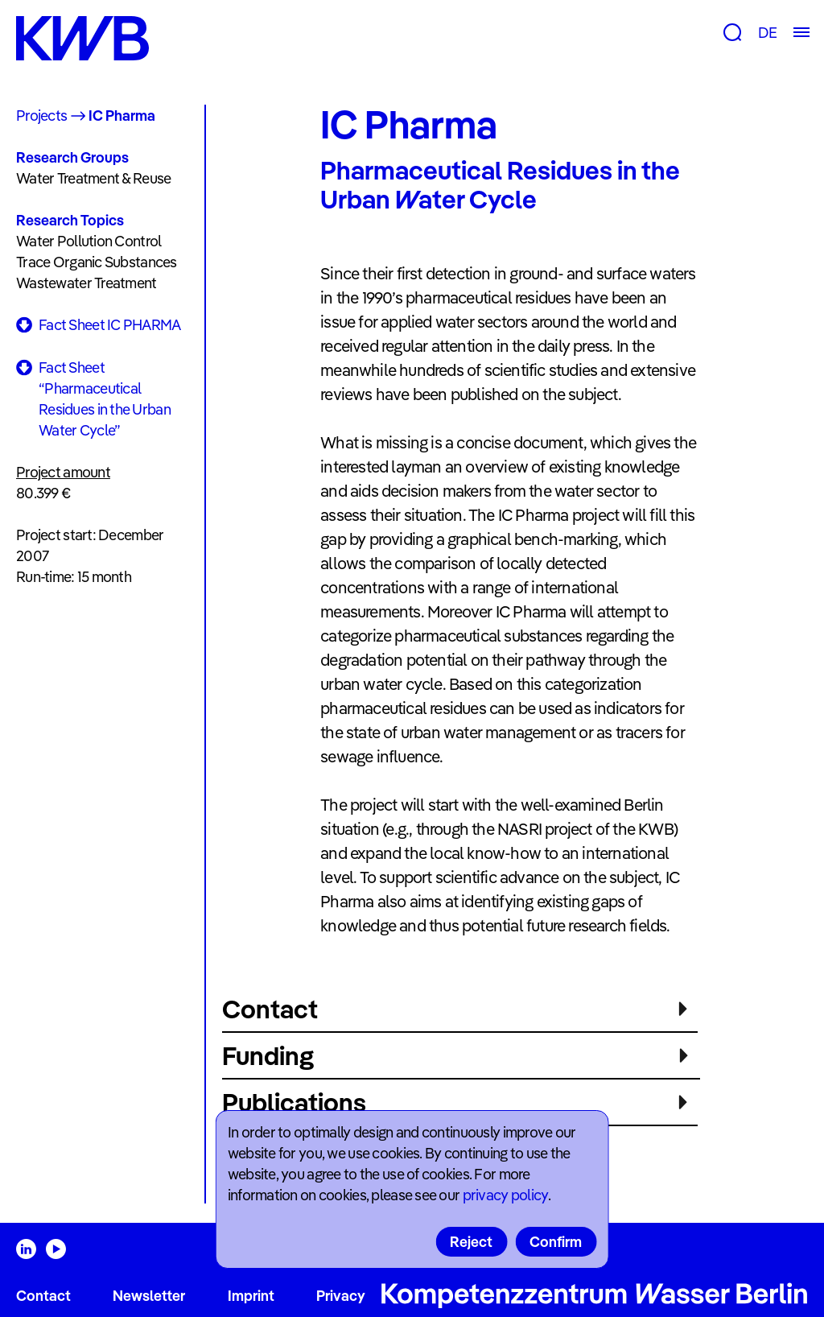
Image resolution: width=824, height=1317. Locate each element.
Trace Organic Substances (96, 262)
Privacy (340, 1295)
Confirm (555, 1241)
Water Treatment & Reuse (93, 178)
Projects (41, 115)
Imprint (251, 1295)
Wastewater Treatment (86, 283)
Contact (43, 1295)
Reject (471, 1241)
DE (767, 32)
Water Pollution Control (88, 241)
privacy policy (505, 1195)
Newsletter (149, 1295)
